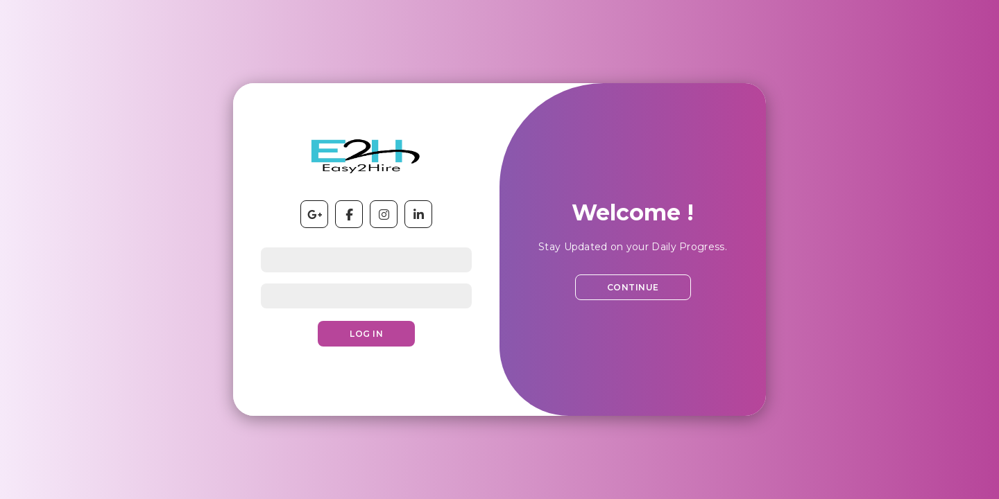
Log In (366, 334)
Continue (633, 287)
